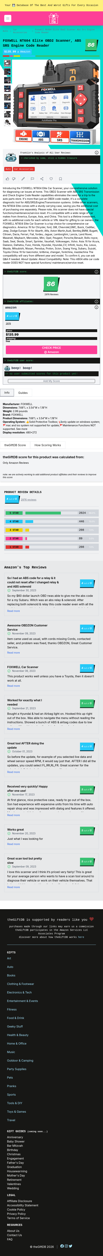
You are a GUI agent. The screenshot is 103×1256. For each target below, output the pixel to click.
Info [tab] (7, 392)
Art (9, 958)
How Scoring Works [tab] (48, 445)
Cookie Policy (16, 1209)
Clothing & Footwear (20, 984)
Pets (10, 1077)
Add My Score (51, 380)
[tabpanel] (51, 418)
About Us (13, 1231)
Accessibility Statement (22, 1205)
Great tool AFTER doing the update (25, 745)
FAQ (10, 1239)
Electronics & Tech (19, 992)
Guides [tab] (23, 393)
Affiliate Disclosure (19, 1201)
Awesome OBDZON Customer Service (27, 627)
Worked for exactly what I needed (24, 702)
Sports (11, 1094)
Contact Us (14, 1235)
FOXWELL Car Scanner (22, 667)
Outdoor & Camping (20, 1060)
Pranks (11, 1086)
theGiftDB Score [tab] (15, 445)
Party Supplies (16, 1069)
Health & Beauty (17, 1035)
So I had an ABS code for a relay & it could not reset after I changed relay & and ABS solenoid (33, 582)
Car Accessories (20, 31)
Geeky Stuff (15, 1026)
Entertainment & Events (22, 1001)
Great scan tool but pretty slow (24, 860)
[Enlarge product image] (7, 63)
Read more (13, 610)
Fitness (12, 1009)
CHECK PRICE (51, 350)
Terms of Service (18, 1218)
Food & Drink (15, 1018)
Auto (5, 31)
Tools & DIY (14, 1103)
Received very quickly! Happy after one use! (27, 788)
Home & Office (16, 1043)
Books (11, 975)
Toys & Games (16, 1111)
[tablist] (51, 393)
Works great (15, 829)
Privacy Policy (16, 1214)
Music (11, 1052)
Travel (11, 1120)
